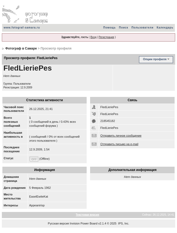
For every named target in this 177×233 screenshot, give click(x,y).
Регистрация (106, 37)
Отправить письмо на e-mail (119, 144)
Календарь (165, 27)
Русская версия (58, 223)
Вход (93, 37)
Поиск (123, 27)
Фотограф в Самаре (21, 48)
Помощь (109, 27)
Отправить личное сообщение (120, 135)
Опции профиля (154, 59)
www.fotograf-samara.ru (22, 27)
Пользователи (143, 27)
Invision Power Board (84, 223)
